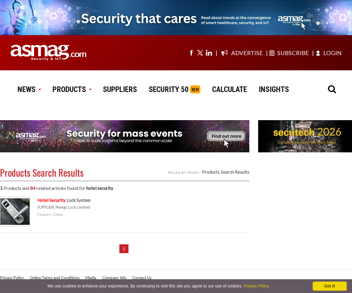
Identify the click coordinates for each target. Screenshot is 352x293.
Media (90, 277)
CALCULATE (229, 89)
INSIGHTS (274, 89)
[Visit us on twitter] (200, 53)
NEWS (29, 89)
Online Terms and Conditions (54, 277)
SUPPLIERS (120, 89)
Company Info (114, 277)
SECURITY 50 (169, 89)
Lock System (63, 200)
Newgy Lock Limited (73, 207)
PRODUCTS (72, 89)
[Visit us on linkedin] (209, 53)
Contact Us (141, 277)
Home (192, 172)
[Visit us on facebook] (191, 53)
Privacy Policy (12, 277)
